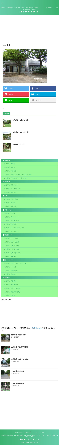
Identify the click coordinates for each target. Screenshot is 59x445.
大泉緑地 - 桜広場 (9, 213)
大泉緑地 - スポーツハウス (12, 316)
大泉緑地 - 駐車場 (9, 325)
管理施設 (7, 303)
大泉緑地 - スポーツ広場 (11, 235)
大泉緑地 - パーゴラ (19, 147)
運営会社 (27, 432)
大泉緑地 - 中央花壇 (10, 278)
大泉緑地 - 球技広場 (10, 239)
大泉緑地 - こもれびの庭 (11, 269)
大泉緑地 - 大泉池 (9, 166)
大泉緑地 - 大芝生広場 (11, 209)
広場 (5, 205)
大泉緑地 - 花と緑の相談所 (12, 321)
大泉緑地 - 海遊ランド (11, 201)
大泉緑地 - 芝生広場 (10, 218)
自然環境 (7, 163)
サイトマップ (35, 432)
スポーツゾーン (9, 222)
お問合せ (42, 432)
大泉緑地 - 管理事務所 (11, 312)
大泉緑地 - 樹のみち (10, 299)
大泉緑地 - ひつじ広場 (11, 256)
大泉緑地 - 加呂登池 (12, 175)
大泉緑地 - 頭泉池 (9, 171)
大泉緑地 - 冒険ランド (11, 192)
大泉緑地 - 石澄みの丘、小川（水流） (16, 184)
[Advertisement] (29, 29)
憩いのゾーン (8, 282)
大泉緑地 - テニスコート (11, 230)
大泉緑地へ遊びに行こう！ (29, 12)
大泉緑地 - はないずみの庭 (12, 274)
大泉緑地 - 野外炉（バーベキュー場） (16, 286)
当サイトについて (19, 432)
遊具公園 (7, 188)
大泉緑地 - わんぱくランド (12, 197)
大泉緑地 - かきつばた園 (20, 135)
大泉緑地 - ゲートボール (11, 248)
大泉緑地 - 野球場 (9, 226)
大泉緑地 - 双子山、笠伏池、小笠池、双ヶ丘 (18, 180)
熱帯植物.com (37, 358)
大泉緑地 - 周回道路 (10, 307)
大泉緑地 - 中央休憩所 (11, 295)
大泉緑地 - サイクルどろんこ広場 (14, 243)
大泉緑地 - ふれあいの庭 (20, 122)
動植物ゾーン (8, 252)
